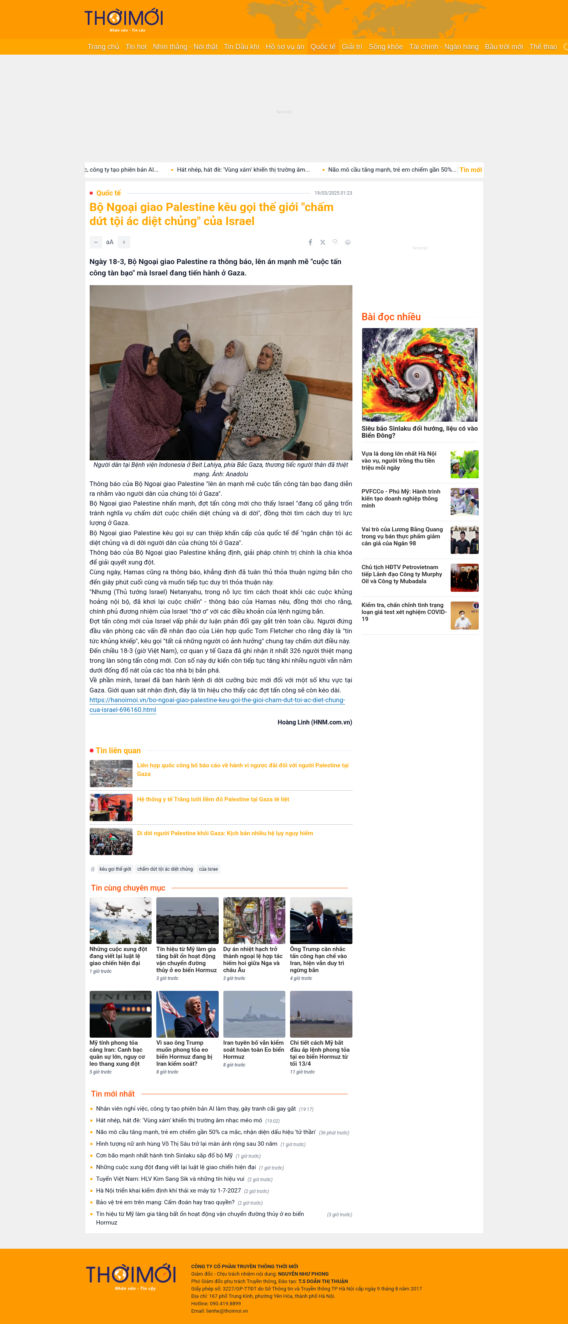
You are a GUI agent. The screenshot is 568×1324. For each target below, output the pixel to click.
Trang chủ (103, 47)
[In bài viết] (347, 242)
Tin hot (136, 47)
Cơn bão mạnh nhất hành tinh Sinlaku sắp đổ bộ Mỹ (178, 1155)
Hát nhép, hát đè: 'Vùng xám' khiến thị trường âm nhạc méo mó (188, 1120)
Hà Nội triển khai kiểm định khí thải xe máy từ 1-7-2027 (182, 1190)
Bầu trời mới (504, 47)
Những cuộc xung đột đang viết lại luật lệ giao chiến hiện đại (190, 1167)
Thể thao (543, 47)
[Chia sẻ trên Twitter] (322, 242)
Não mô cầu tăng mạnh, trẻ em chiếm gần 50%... (406, 169)
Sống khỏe (386, 47)
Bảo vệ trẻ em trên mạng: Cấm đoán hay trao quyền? (179, 1202)
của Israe (208, 869)
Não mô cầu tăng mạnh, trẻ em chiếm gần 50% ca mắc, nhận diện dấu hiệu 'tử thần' (223, 1132)
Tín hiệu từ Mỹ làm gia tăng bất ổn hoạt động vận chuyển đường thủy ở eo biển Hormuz (224, 1218)
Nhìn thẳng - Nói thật (185, 47)
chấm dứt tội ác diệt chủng (165, 869)
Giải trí (352, 47)
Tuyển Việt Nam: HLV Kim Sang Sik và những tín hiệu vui (184, 1179)
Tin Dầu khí (241, 47)
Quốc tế (323, 47)
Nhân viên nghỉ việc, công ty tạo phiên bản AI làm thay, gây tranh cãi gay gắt (205, 1109)
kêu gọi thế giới (115, 869)
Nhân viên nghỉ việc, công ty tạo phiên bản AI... (110, 169)
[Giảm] (96, 242)
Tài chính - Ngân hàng (444, 47)
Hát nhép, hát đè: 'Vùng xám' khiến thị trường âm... (256, 169)
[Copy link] (335, 242)
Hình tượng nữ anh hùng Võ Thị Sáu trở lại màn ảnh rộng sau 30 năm (201, 1144)
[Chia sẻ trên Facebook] (310, 242)
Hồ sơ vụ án (285, 47)
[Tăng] (124, 242)
